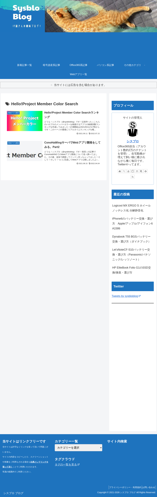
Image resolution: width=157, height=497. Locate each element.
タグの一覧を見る (67, 464)
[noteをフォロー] (133, 171)
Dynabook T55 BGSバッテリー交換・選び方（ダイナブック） (131, 239)
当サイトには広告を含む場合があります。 (80, 84)
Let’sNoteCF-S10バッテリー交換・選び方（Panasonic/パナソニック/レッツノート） (131, 254)
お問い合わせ (147, 487)
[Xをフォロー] (124, 171)
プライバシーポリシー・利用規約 (122, 487)
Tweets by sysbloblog (126, 296)
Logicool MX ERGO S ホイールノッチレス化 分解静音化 (131, 208)
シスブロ (132, 141)
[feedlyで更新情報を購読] (145, 171)
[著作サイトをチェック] (120, 171)
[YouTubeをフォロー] (128, 171)
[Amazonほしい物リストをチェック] (137, 171)
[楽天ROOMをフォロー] (141, 171)
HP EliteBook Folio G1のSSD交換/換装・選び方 (131, 270)
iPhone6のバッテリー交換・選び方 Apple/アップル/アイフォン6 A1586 (132, 223)
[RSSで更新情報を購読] (133, 177)
